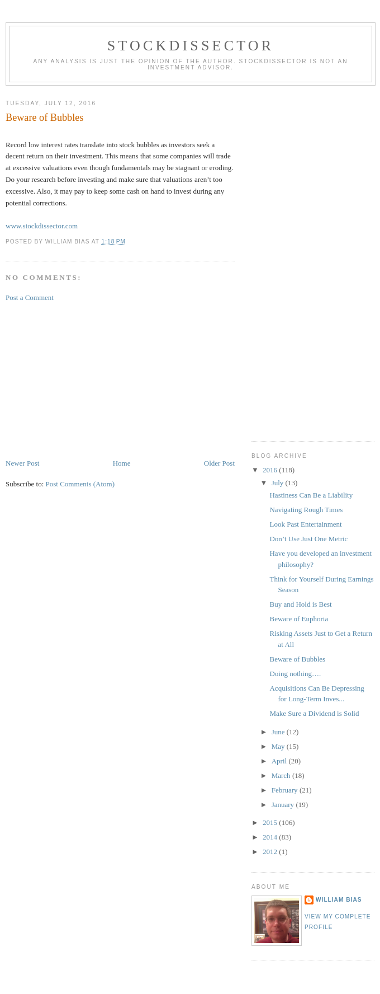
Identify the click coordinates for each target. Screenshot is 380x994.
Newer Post (22, 463)
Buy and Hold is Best (300, 604)
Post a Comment (30, 297)
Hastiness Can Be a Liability (311, 495)
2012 (271, 851)
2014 (271, 837)
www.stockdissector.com (42, 226)
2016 (271, 470)
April (280, 761)
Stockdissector (190, 45)
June (279, 732)
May (279, 746)
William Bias (339, 900)
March (282, 775)
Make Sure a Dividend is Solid (314, 713)
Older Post (219, 463)
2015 (271, 822)
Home (122, 463)
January (284, 804)
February (286, 790)
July (279, 483)
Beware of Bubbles (297, 659)
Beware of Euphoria (298, 619)
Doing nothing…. (295, 673)
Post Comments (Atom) (80, 484)
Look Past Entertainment (305, 524)
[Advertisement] (89, 379)
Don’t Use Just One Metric (308, 538)
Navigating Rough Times (306, 509)
